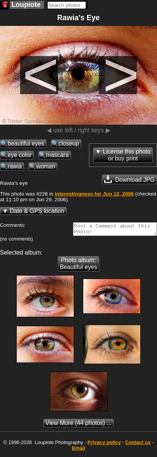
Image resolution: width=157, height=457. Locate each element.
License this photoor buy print (127, 155)
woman (45, 166)
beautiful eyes (26, 143)
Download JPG (129, 179)
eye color (20, 155)
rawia (15, 166)
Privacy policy (104, 444)
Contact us (138, 444)
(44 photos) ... (79, 425)
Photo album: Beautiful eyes (78, 266)
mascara (57, 155)
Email (78, 450)
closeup (69, 143)
